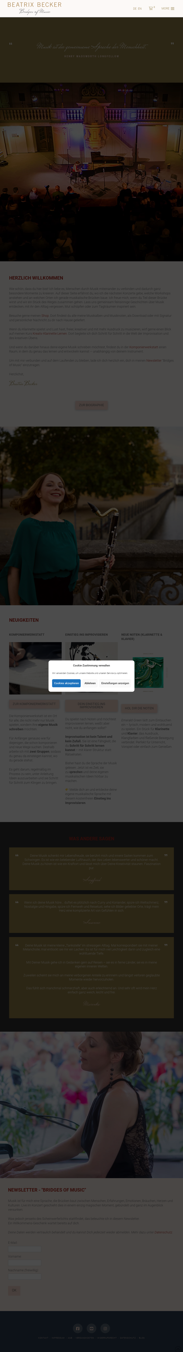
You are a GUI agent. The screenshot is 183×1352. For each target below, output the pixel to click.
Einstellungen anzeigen (115, 683)
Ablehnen (90, 683)
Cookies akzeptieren (66, 683)
